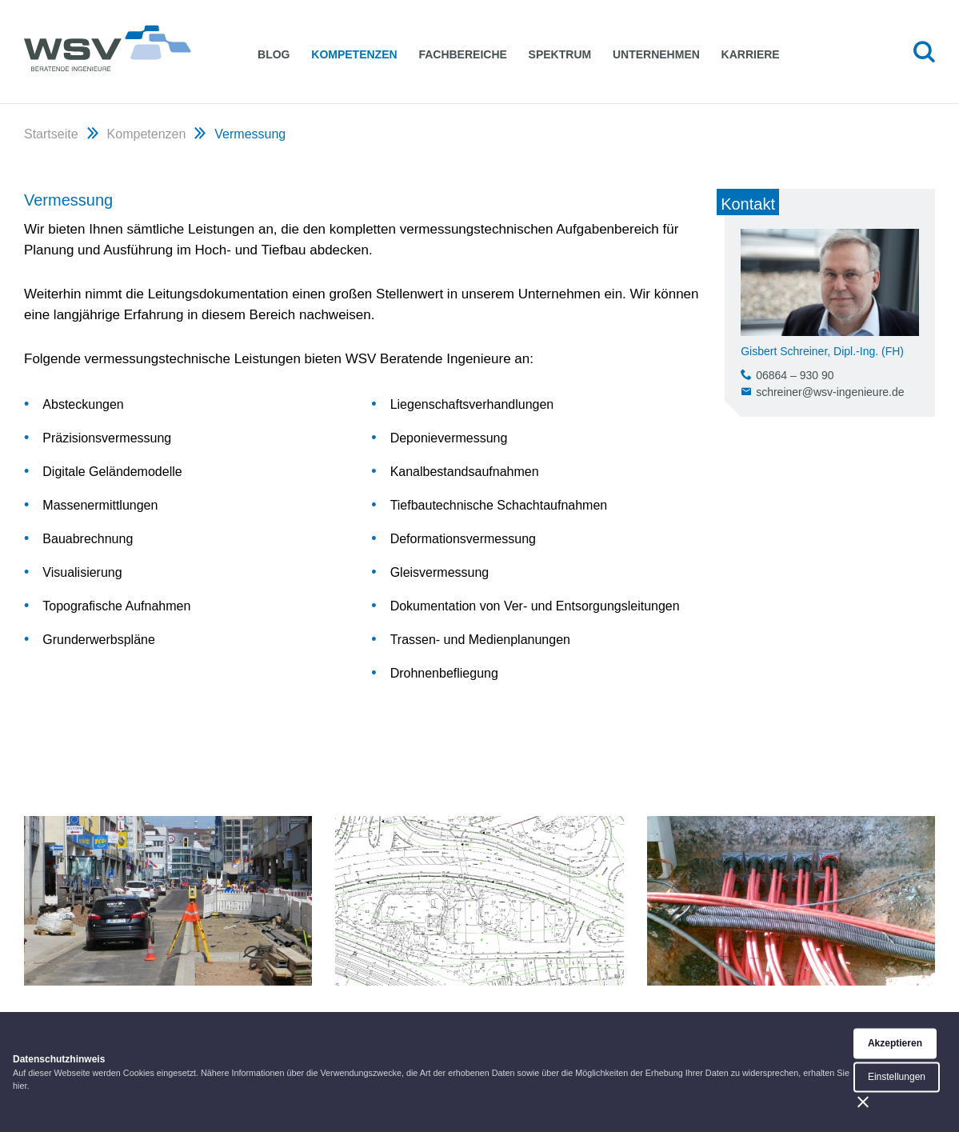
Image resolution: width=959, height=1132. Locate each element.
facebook (878, 1081)
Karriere (755, 54)
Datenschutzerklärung (775, 1081)
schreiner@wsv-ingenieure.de (830, 392)
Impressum (667, 1081)
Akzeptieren (895, 1113)
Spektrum (562, 54)
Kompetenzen (355, 54)
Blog (274, 54)
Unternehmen (660, 54)
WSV (108, 47)
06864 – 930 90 (794, 375)
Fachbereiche (465, 54)
